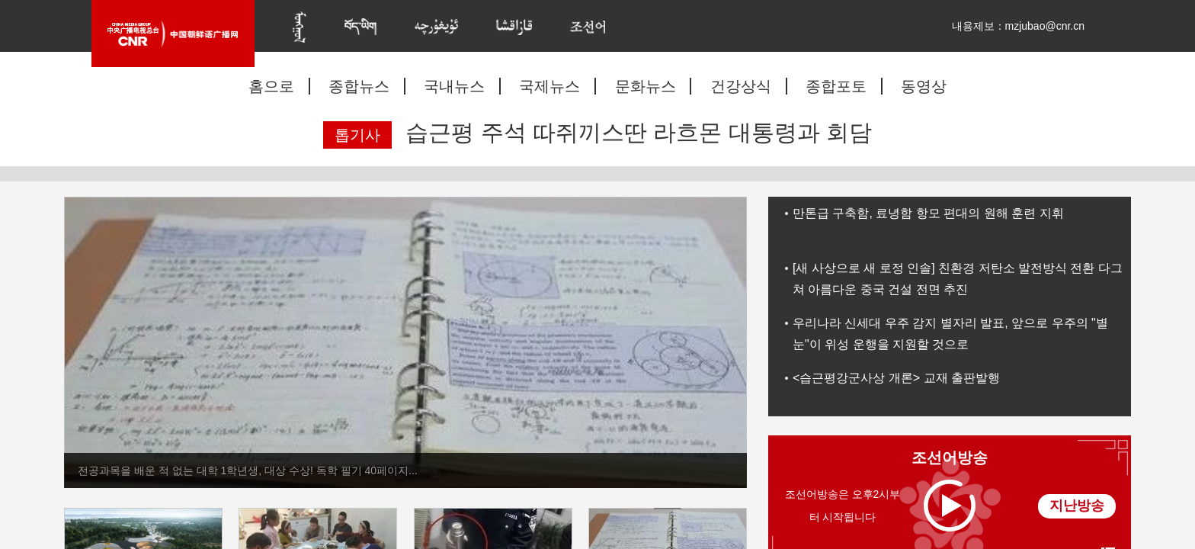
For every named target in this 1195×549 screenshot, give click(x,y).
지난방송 (1076, 505)
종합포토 (836, 86)
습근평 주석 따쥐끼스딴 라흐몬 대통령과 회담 (638, 132)
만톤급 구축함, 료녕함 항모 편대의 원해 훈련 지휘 (928, 213)
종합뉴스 (358, 86)
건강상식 (740, 86)
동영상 (924, 86)
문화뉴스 (645, 86)
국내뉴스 (454, 86)
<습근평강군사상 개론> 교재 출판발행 (896, 377)
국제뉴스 (549, 86)
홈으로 (271, 86)
